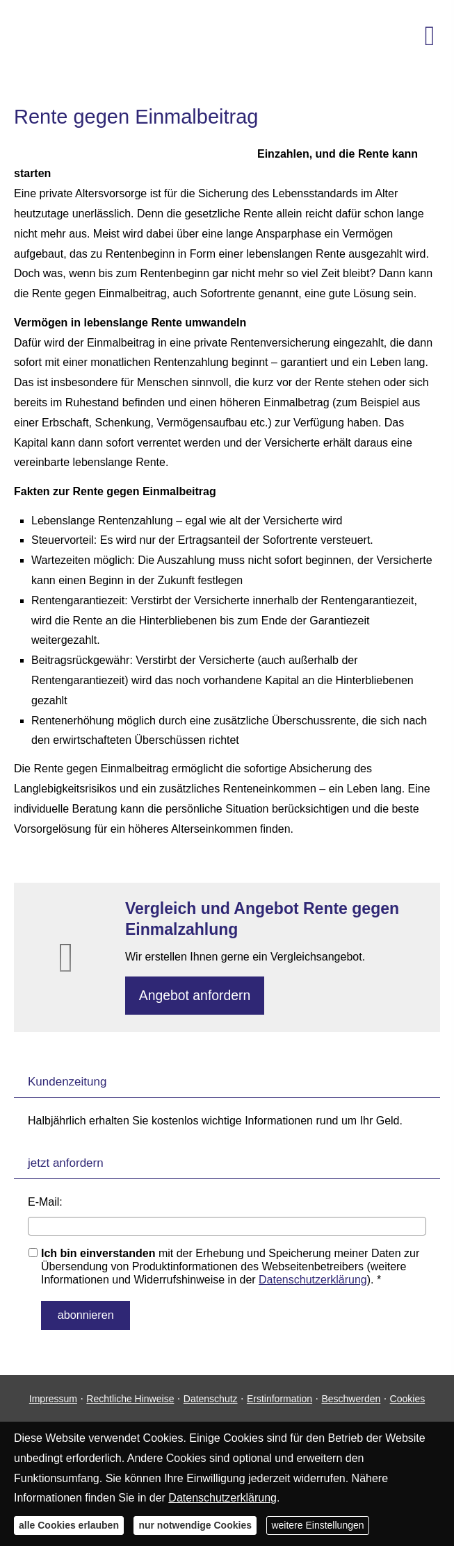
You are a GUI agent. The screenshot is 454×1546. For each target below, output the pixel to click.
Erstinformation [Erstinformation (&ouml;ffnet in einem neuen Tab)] (279, 1397)
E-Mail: (45, 1205)
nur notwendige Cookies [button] (195, 1525)
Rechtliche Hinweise (130, 1397)
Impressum (53, 1397)
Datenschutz (211, 1397)
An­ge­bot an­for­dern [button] (197, 996)
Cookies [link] (407, 1397)
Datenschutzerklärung (313, 1282)
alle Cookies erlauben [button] (69, 1525)
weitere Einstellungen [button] (317, 1525)
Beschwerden (350, 1397)
